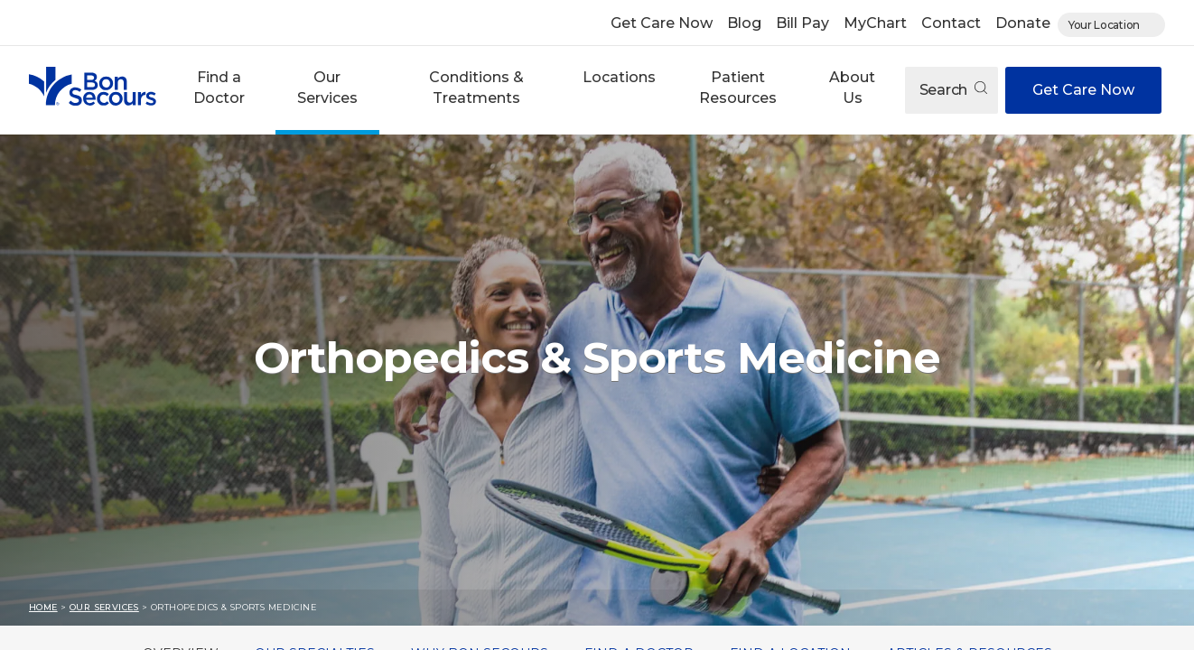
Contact (951, 23)
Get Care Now (662, 23)
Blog (744, 23)
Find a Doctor (219, 87)
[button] (219, 90)
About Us (852, 87)
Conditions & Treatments (476, 87)
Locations (619, 77)
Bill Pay (802, 23)
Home (43, 607)
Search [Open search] (953, 89)
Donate (1022, 23)
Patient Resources (738, 87)
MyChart (875, 23)
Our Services (327, 87)
